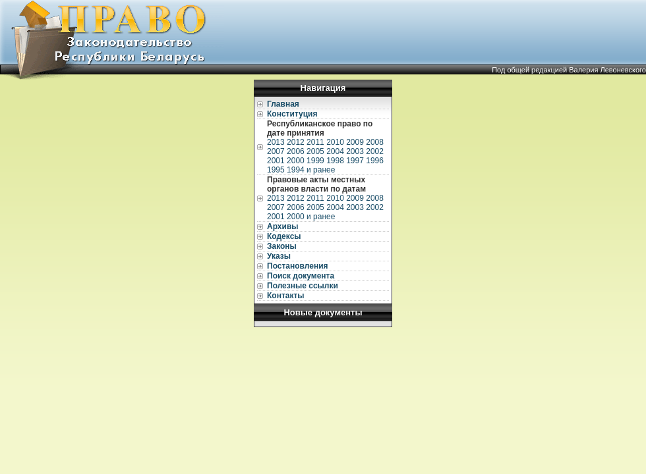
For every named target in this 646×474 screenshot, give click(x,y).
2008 (375, 142)
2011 (315, 142)
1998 (335, 160)
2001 (276, 160)
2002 (375, 151)
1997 (355, 160)
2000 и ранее (311, 216)
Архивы (283, 226)
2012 (296, 142)
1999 (315, 160)
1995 (276, 169)
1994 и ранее (311, 169)
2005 (315, 151)
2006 (296, 151)
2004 (335, 151)
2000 (296, 160)
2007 (276, 151)
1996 (375, 160)
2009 (355, 142)
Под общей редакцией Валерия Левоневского (569, 70)
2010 (335, 142)
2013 (276, 142)
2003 (355, 151)
